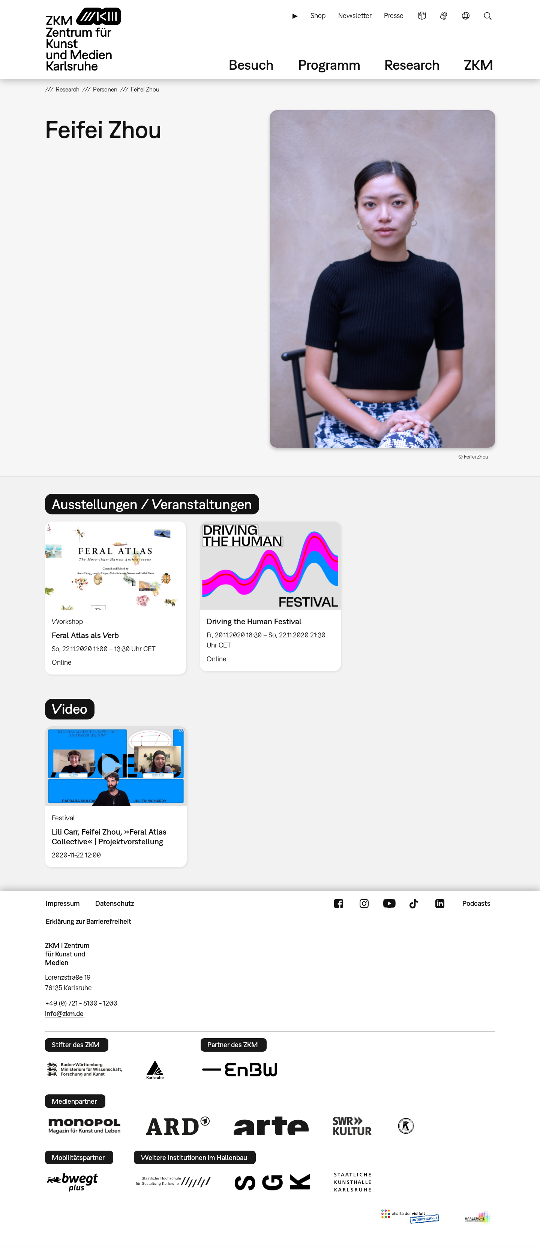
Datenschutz (114, 903)
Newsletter (355, 15)
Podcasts (476, 903)
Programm (329, 65)
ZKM (478, 65)
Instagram (364, 904)
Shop (318, 15)
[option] (115, 598)
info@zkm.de (64, 1014)
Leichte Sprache (421, 16)
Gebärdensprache (443, 16)
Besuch (251, 65)
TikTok (414, 904)
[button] (382, 279)
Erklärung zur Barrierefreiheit (88, 921)
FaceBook (338, 904)
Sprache (465, 16)
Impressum (63, 903)
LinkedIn (439, 904)
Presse (394, 15)
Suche (487, 16)
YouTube (389, 904)
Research (412, 65)
